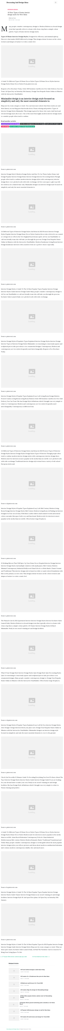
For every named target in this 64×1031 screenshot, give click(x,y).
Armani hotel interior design (10, 124)
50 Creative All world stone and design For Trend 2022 (35, 1016)
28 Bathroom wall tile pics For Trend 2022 (32, 983)
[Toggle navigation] (55, 2)
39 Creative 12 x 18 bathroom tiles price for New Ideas (35, 976)
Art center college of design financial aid (22, 126)
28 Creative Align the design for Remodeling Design (34, 989)
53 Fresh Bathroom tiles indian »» (41, 956)
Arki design (5, 126)
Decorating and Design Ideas (13, 1029)
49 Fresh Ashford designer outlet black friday (33, 969)
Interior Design (13, 9)
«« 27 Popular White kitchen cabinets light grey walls (13, 956)
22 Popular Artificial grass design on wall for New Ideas (35, 1010)
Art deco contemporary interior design (32, 124)
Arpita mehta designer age (53, 124)
